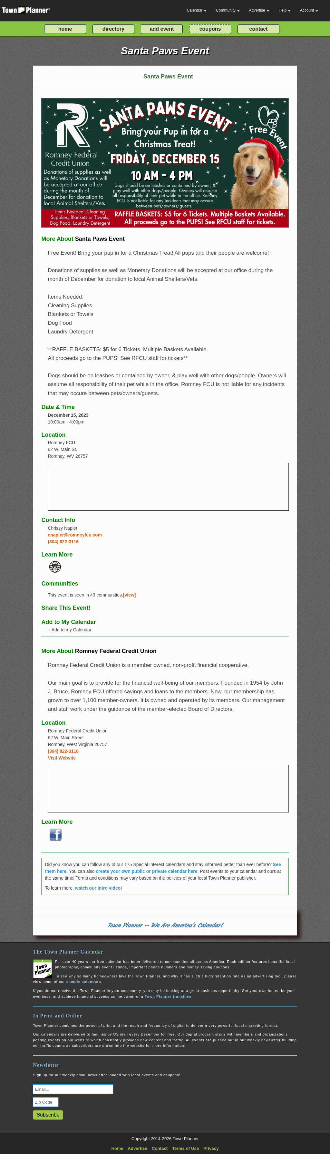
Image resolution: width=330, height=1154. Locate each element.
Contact (160, 1148)
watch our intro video (98, 888)
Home (117, 1148)
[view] (129, 594)
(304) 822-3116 (63, 541)
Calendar (197, 10)
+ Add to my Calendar (69, 629)
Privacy (210, 1148)
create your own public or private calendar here (146, 871)
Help (284, 10)
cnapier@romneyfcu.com (75, 534)
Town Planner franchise (168, 996)
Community (228, 10)
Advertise (259, 10)
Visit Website (62, 758)
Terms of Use (185, 1148)
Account (309, 10)
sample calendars (83, 982)
